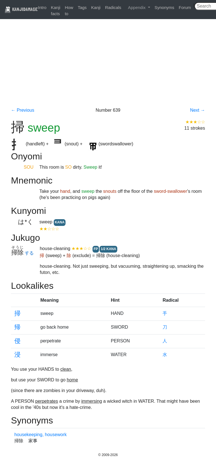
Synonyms (164, 7)
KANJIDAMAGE (21, 9)
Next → (197, 110)
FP (96, 249)
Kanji (95, 7)
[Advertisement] (108, 65)
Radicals (113, 7)
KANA (60, 222)
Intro (42, 7)
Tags (82, 7)
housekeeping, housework (40, 434)
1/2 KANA (108, 249)
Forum (185, 7)
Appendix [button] (137, 7)
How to (69, 10)
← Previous (22, 110)
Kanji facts (55, 10)
